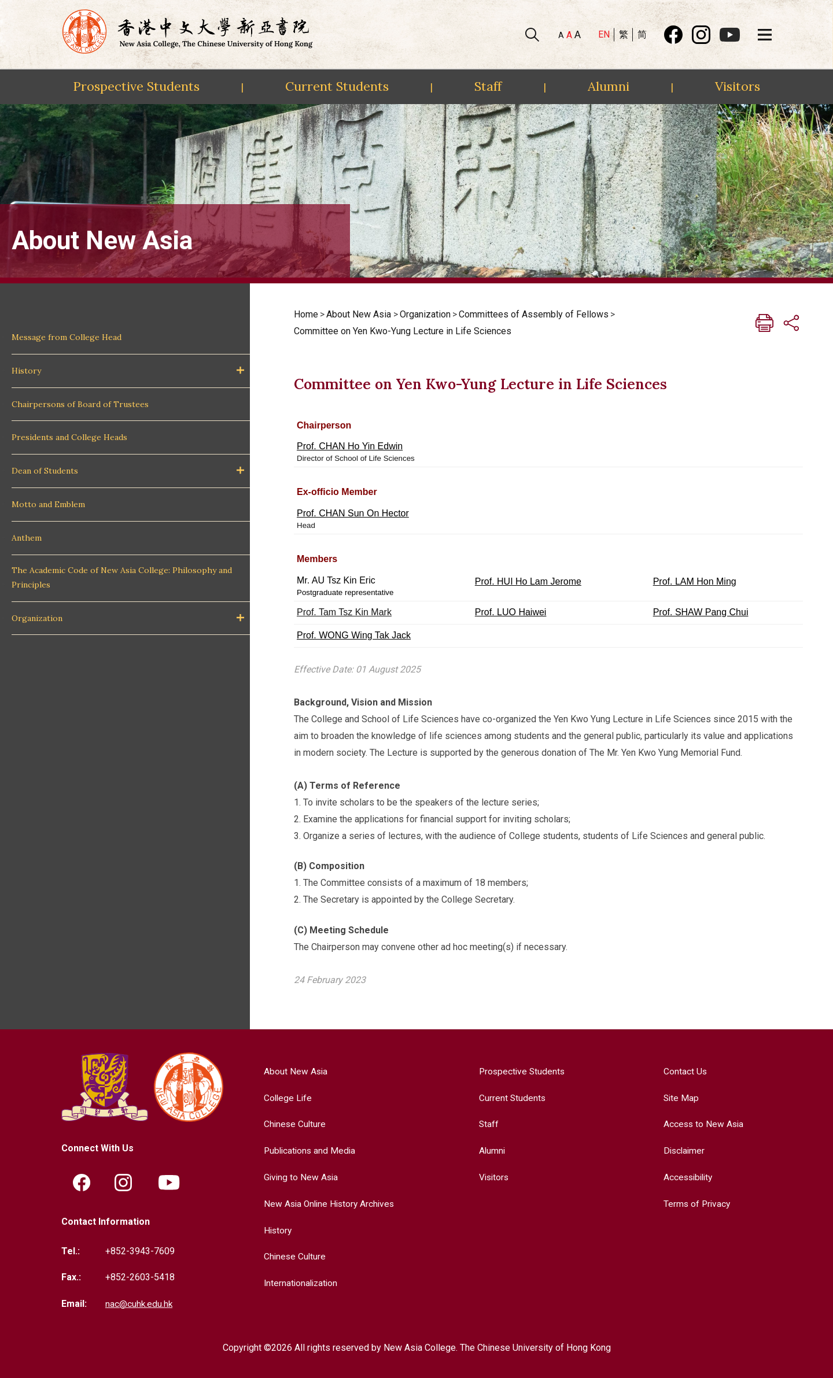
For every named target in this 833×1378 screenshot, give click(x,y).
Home (306, 314)
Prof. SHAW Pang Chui (701, 612)
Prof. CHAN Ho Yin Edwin (350, 446)
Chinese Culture (293, 1123)
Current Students (337, 86)
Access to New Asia (703, 1123)
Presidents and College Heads (69, 437)
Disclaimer (683, 1150)
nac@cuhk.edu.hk (139, 1303)
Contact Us (684, 1071)
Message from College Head (66, 337)
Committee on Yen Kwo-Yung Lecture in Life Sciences (402, 331)
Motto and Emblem (48, 504)
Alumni (608, 86)
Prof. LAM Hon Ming (694, 581)
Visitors (737, 86)
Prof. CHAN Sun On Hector (353, 513)
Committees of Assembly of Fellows (534, 314)
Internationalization (299, 1282)
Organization (37, 618)
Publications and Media (308, 1150)
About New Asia (358, 314)
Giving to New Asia (299, 1176)
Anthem (27, 538)
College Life (286, 1097)
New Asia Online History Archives (329, 1203)
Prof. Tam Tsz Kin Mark (344, 612)
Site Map (680, 1097)
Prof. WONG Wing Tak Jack (354, 635)
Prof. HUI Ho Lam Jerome (528, 581)
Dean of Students (45, 471)
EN (604, 34)
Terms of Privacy (696, 1203)
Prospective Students (136, 86)
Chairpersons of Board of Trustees (80, 404)
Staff (488, 86)
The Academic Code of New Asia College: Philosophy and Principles (122, 577)
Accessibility (688, 1176)
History (26, 370)
